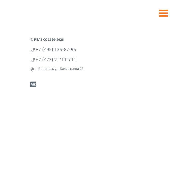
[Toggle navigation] (163, 13)
